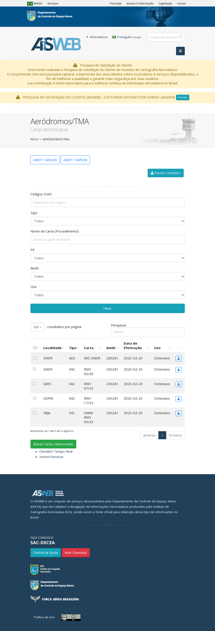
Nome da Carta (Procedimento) (54, 231)
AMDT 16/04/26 (45, 160)
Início (34, 139)
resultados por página (55, 327)
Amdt (34, 268)
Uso (33, 286)
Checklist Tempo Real (55, 451)
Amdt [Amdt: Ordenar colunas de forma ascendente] (111, 347)
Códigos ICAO (41, 194)
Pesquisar (148, 329)
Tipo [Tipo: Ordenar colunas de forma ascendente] (73, 347)
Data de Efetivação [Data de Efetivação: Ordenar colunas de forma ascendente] (133, 345)
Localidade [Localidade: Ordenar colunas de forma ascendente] (52, 347)
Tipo (33, 213)
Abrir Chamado (76, 552)
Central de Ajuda (45, 552)
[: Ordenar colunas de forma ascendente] (179, 345)
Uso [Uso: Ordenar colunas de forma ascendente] (157, 347)
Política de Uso (44, 617)
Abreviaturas (97, 37)
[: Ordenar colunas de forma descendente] (35, 345)
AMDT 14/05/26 (75, 160)
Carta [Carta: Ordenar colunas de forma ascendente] (89, 347)
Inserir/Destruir (51, 456)
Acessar (182, 97)
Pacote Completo (166, 173)
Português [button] (126, 37)
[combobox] (37, 327)
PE (32, 249)
